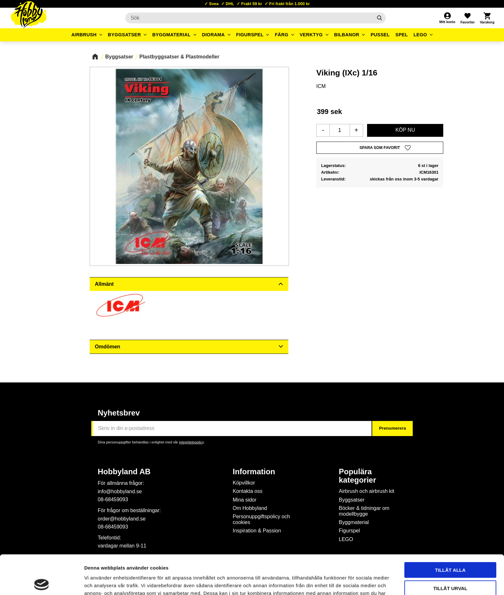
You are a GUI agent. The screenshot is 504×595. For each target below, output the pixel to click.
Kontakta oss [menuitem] (248, 491)
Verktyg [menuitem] (311, 34)
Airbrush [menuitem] (84, 34)
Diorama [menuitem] (213, 34)
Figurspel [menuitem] (250, 34)
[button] (467, 18)
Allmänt (104, 284)
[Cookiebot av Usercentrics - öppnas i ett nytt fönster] (42, 582)
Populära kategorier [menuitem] (357, 476)
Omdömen (107, 346)
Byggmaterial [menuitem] (171, 34)
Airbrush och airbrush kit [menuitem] (366, 491)
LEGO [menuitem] (420, 34)
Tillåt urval (450, 549)
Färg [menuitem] (281, 34)
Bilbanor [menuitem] (346, 34)
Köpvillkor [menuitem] (244, 483)
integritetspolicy (191, 442)
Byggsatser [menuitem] (124, 34)
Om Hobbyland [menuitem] (250, 508)
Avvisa (450, 567)
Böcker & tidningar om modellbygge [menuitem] (364, 511)
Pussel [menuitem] (380, 34)
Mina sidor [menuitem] (244, 500)
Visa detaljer (349, 582)
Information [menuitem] (254, 472)
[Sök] (379, 18)
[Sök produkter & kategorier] (249, 18)
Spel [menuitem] (401, 34)
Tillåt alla (450, 530)
